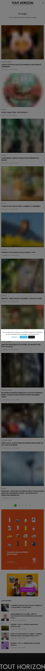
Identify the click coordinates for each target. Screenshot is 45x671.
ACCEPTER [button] (23, 337)
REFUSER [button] (31, 337)
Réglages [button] (15, 337)
